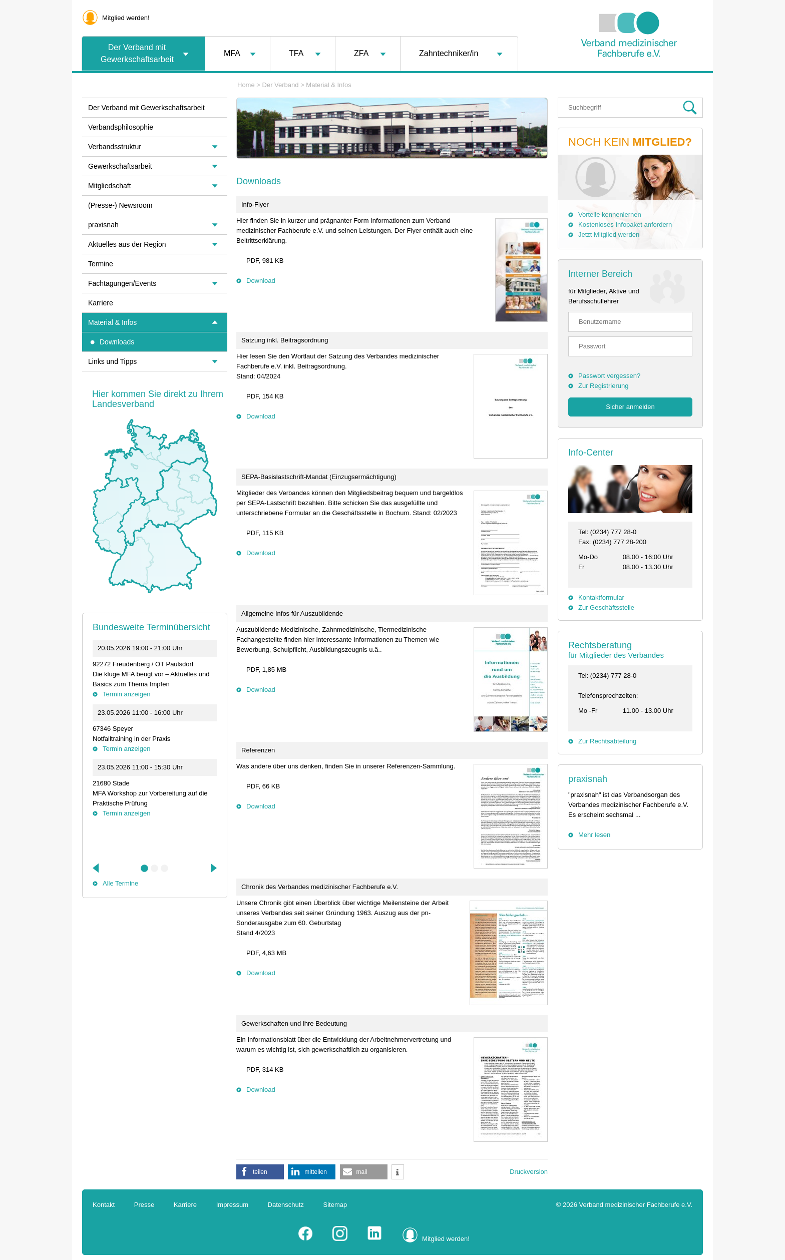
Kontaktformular (601, 597)
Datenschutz (286, 1204)
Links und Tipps (112, 361)
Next (212, 868)
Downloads (117, 342)
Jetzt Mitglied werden (608, 234)
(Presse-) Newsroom (120, 205)
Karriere (100, 303)
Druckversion (529, 1171)
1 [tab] (145, 869)
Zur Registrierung (603, 385)
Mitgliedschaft (109, 186)
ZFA (361, 53)
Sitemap (335, 1204)
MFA (232, 53)
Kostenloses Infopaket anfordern (625, 224)
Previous (96, 868)
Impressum (232, 1204)
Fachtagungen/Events (122, 283)
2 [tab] (155, 869)
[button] (260, 1171)
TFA (296, 53)
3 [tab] (165, 869)
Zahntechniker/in (448, 53)
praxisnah (587, 779)
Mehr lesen (594, 834)
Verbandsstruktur (114, 147)
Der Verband (280, 85)
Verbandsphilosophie (120, 127)
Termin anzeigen (126, 694)
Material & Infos (328, 85)
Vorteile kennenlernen (609, 214)
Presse (144, 1204)
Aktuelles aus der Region (127, 244)
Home (246, 85)
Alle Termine (120, 883)
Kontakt (104, 1204)
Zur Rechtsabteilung (607, 741)
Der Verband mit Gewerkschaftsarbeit (137, 53)
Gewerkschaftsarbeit (120, 166)
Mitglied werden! (126, 18)
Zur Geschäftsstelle (606, 607)
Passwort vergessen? (609, 375)
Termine (100, 264)
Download (260, 280)
